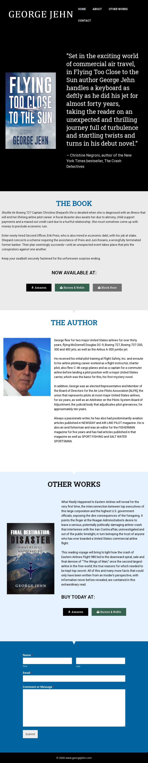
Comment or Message (39, 687)
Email (28, 673)
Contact (84, 20)
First (25, 666)
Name (28, 655)
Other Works (118, 9)
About (97, 9)
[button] (38, 288)
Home (82, 9)
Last (78, 666)
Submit (30, 734)
